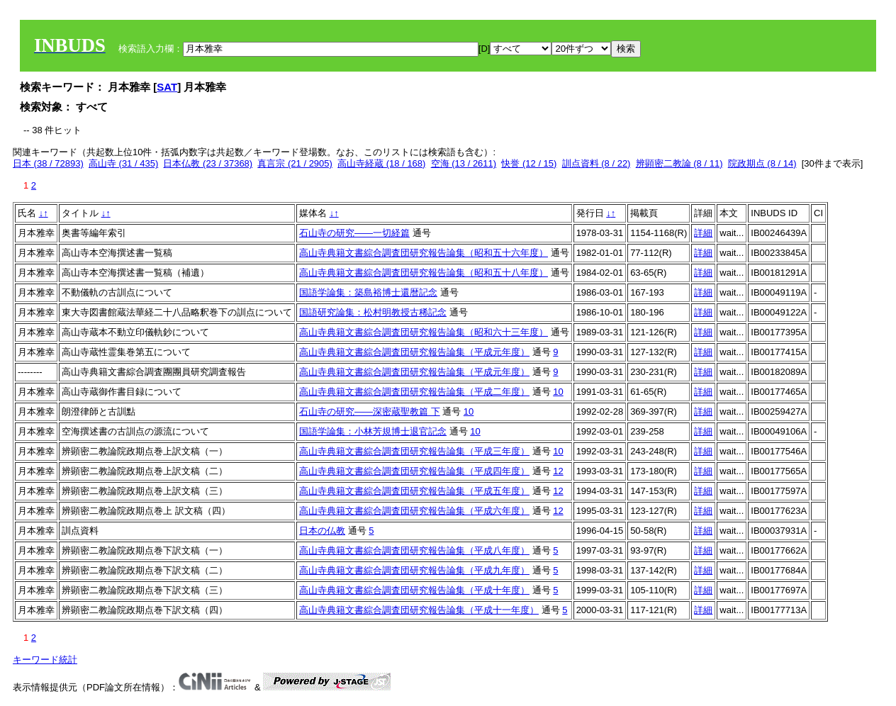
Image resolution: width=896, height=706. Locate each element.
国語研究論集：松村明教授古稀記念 (373, 312)
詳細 (703, 233)
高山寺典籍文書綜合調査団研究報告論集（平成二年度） (414, 391)
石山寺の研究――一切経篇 (354, 233)
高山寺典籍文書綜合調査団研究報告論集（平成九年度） (414, 570)
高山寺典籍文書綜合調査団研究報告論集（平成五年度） (414, 491)
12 (558, 471)
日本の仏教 (322, 530)
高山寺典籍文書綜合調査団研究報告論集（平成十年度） (414, 590)
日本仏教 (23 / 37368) (207, 163)
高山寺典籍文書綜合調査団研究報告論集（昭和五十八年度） (423, 272)
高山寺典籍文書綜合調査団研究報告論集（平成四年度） (414, 471)
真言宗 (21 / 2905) (294, 163)
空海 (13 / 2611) (464, 163)
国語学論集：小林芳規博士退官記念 (373, 431)
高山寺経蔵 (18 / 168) (381, 163)
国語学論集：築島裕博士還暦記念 (368, 292)
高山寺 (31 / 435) (123, 163)
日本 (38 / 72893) (48, 163)
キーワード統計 (45, 659)
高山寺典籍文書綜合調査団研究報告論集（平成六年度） (414, 510)
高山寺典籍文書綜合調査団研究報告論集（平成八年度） (414, 550)
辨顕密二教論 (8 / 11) (679, 163)
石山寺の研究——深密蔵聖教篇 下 (369, 411)
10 (558, 391)
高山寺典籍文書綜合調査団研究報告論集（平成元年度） (414, 352)
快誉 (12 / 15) (528, 163)
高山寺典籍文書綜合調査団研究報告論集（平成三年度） (414, 451)
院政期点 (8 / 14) (762, 163)
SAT (167, 87)
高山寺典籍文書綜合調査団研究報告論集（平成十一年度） (419, 610)
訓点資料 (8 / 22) (596, 163)
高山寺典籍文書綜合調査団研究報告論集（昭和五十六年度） (423, 252)
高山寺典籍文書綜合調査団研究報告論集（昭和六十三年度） (423, 332)
